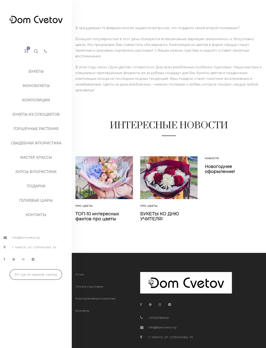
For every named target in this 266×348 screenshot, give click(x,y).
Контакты (82, 310)
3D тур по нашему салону (35, 274)
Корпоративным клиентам (95, 298)
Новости (212, 158)
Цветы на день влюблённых (127, 84)
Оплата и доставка (89, 286)
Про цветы (84, 205)
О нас (79, 274)
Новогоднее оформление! (220, 169)
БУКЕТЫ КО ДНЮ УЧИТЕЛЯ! (159, 216)
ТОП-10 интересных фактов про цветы (97, 216)
